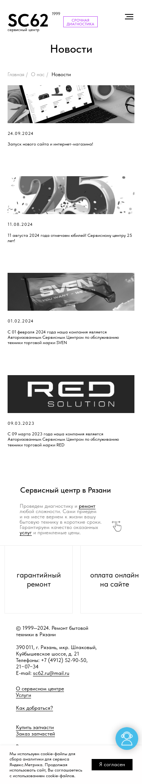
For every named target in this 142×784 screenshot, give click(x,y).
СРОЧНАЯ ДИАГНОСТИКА (80, 22)
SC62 (28, 20)
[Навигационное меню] (129, 16)
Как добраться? (34, 708)
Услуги (23, 695)
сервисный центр (23, 29)
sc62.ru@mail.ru (51, 673)
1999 (56, 13)
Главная (16, 74)
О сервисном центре (40, 688)
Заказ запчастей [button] (35, 734)
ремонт (87, 506)
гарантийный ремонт (39, 579)
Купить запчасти (35, 727)
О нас (38, 74)
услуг (26, 532)
